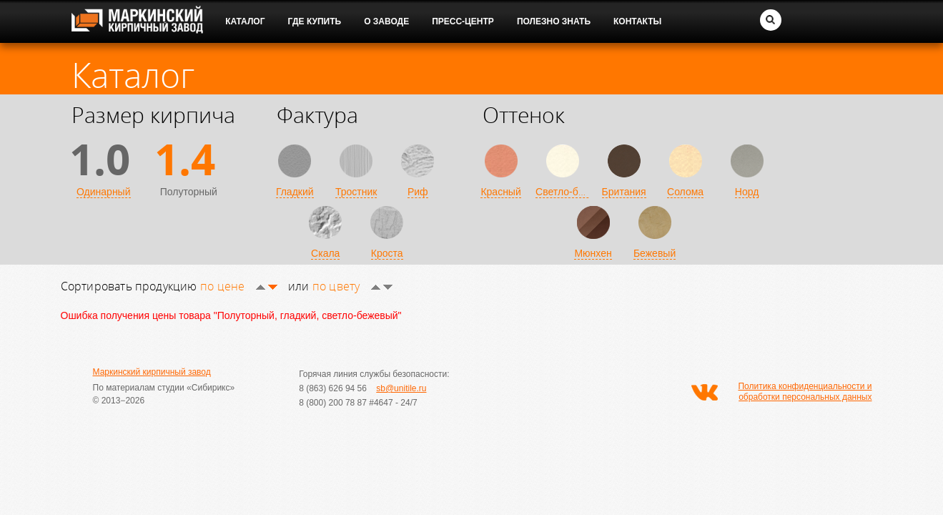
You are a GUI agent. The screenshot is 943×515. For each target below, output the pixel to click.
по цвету (352, 286)
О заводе (386, 21)
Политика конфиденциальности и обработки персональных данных (805, 391)
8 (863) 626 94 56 (333, 388)
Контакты (637, 21)
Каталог (245, 21)
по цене (238, 286)
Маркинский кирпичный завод (152, 372)
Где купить (315, 21)
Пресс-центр (463, 21)
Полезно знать (554, 21)
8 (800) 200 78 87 (333, 403)
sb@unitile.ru (401, 388)
